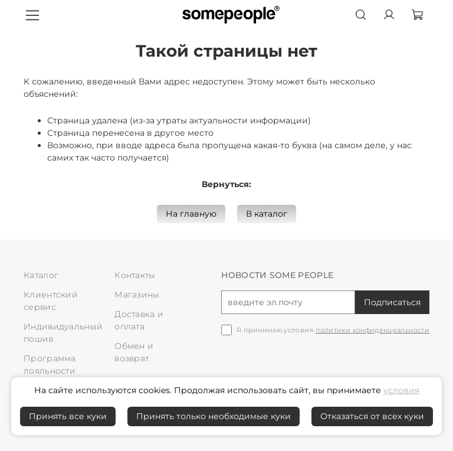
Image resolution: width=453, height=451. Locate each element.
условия (401, 390)
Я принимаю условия (333, 330)
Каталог (41, 275)
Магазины (136, 294)
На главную (191, 213)
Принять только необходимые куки (213, 416)
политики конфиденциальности (372, 330)
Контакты (134, 275)
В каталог (266, 213)
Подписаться (392, 302)
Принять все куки (68, 416)
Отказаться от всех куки (372, 416)
